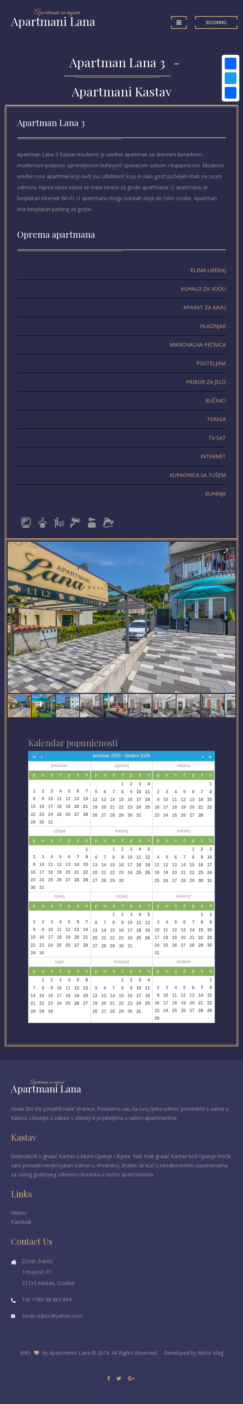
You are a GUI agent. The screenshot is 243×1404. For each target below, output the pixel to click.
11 (59, 798)
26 (67, 814)
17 (50, 806)
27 (76, 814)
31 (50, 822)
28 (85, 814)
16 (41, 806)
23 (41, 814)
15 (33, 806)
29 (33, 822)
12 (67, 798)
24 (50, 814)
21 (85, 806)
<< (34, 756)
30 (41, 822)
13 (76, 798)
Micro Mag (210, 1352)
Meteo (19, 1212)
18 (59, 806)
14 (85, 798)
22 (33, 814)
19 (67, 806)
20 (76, 806)
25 (59, 814)
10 (50, 798)
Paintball (21, 1221)
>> (209, 756)
